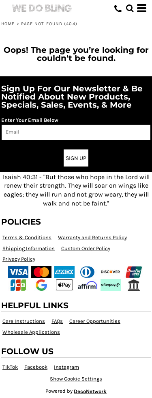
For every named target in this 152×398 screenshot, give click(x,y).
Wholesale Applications (31, 332)
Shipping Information (28, 248)
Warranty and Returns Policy (92, 237)
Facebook (35, 367)
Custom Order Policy (85, 248)
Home (8, 23)
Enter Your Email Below (29, 120)
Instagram (66, 367)
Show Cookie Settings (76, 379)
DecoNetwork (90, 391)
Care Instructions (23, 321)
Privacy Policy (18, 259)
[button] (130, 8)
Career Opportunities (94, 321)
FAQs (57, 321)
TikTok (10, 367)
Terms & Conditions (26, 237)
